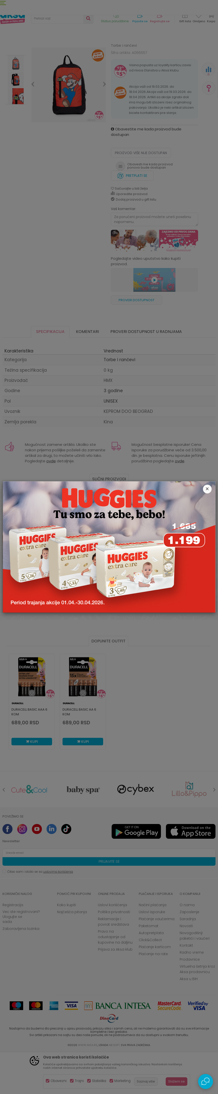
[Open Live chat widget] (205, 1081)
